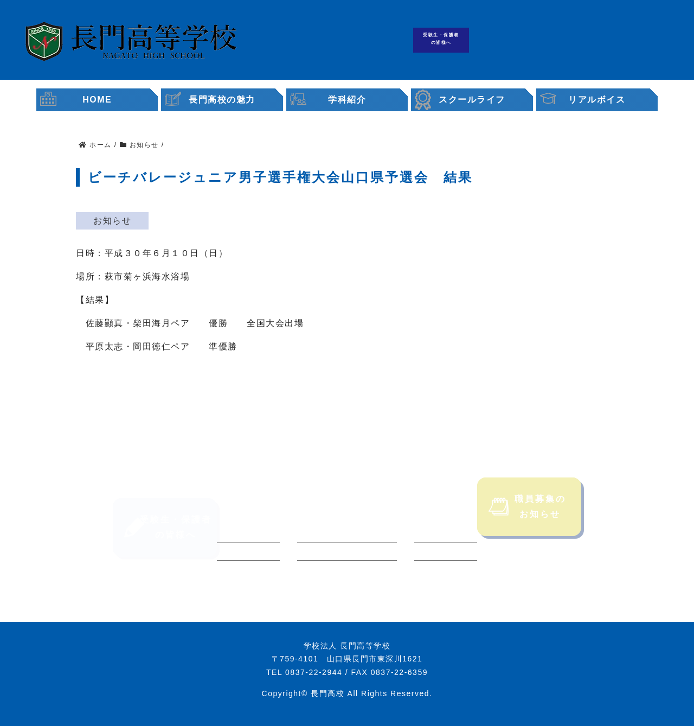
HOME (97, 99)
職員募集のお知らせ (527, 522)
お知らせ (112, 220)
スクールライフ (472, 99)
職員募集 (616, 40)
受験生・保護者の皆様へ (441, 39)
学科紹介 (347, 99)
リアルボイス (596, 99)
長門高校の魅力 (222, 99)
